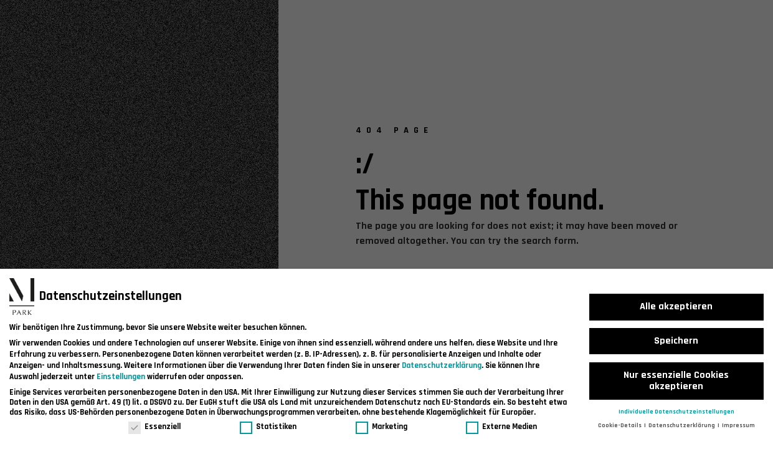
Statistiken (268, 427)
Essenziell (154, 427)
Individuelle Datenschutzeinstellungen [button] (676, 411)
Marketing (381, 427)
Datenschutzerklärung (441, 365)
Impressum (738, 425)
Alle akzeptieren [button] (676, 306)
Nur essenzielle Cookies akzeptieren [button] (676, 381)
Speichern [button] (676, 340)
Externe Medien (501, 427)
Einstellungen (121, 377)
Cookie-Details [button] (620, 425)
